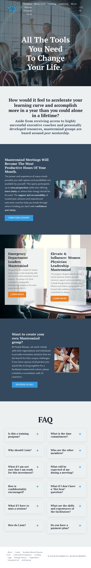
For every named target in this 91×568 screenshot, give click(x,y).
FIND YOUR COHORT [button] (19, 218)
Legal (9, 560)
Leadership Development (22, 557)
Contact (17, 555)
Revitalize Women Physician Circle (27, 9)
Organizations (34, 560)
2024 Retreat (26, 562)
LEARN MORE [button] (17, 295)
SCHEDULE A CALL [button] (25, 386)
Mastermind (39, 4)
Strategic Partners (20, 560)
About (74, 4)
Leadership (63, 4)
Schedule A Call (13, 562)
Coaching (52, 4)
